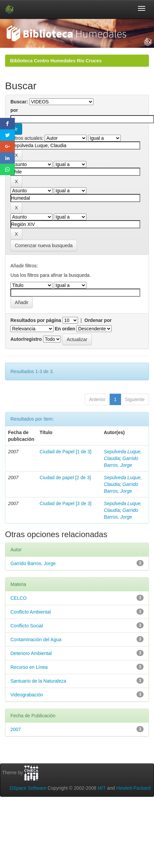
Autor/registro (26, 339)
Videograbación (26, 694)
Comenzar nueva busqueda (44, 245)
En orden (65, 328)
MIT (102, 788)
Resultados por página (35, 320)
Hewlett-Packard (133, 788)
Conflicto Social (26, 625)
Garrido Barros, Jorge (33, 563)
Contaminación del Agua (36, 639)
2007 (15, 729)
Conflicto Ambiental (30, 612)
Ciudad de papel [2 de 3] (65, 477)
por (14, 110)
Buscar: (19, 101)
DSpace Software (28, 788)
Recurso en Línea (29, 667)
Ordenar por (98, 320)
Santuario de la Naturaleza (38, 681)
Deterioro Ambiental (31, 653)
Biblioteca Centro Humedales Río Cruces (56, 60)
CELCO (18, 598)
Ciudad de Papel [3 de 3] (65, 503)
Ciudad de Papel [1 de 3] (65, 451)
